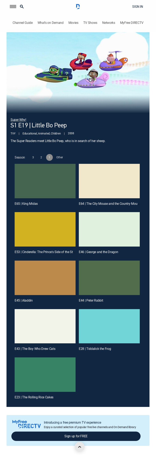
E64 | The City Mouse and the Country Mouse (110, 203)
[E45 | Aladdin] (45, 278)
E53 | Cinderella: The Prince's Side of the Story (46, 252)
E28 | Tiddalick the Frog (95, 348)
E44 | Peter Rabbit (91, 300)
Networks (108, 23)
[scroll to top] (79, 447)
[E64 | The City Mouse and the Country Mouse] (109, 181)
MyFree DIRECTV (132, 23)
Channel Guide (23, 23)
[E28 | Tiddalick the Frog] (109, 326)
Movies (73, 23)
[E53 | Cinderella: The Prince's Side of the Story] (45, 229)
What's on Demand (51, 23)
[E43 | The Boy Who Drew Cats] (45, 326)
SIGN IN (137, 6)
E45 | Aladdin (24, 300)
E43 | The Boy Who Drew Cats (35, 348)
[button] (13, 6)
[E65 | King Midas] (45, 181)
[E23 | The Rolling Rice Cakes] (45, 374)
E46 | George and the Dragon (98, 252)
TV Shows (90, 23)
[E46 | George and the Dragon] (109, 229)
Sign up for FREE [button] (76, 436)
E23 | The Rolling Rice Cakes (34, 397)
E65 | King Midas (26, 203)
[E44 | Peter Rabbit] (109, 278)
